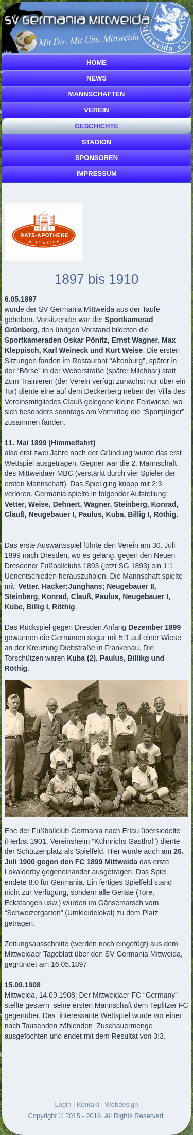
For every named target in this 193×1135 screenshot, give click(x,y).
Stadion (97, 142)
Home (96, 62)
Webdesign (121, 1104)
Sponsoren (96, 158)
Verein (96, 110)
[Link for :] (43, 232)
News (96, 78)
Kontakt (88, 1104)
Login (63, 1104)
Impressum (96, 173)
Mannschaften (96, 94)
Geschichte (96, 126)
